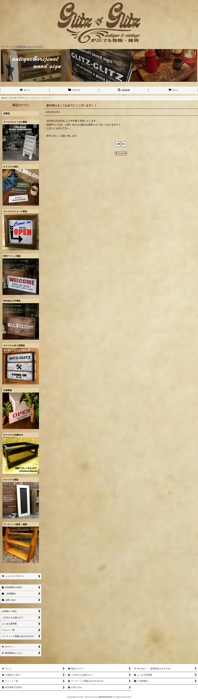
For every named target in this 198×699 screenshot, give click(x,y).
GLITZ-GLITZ (105, 697)
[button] (124, 90)
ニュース (120, 153)
